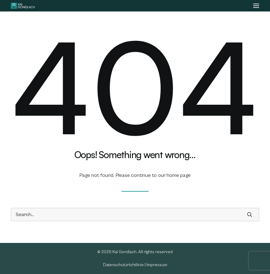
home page (179, 175)
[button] (256, 5)
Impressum (156, 265)
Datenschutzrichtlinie (123, 265)
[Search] (135, 214)
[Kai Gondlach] (23, 6)
